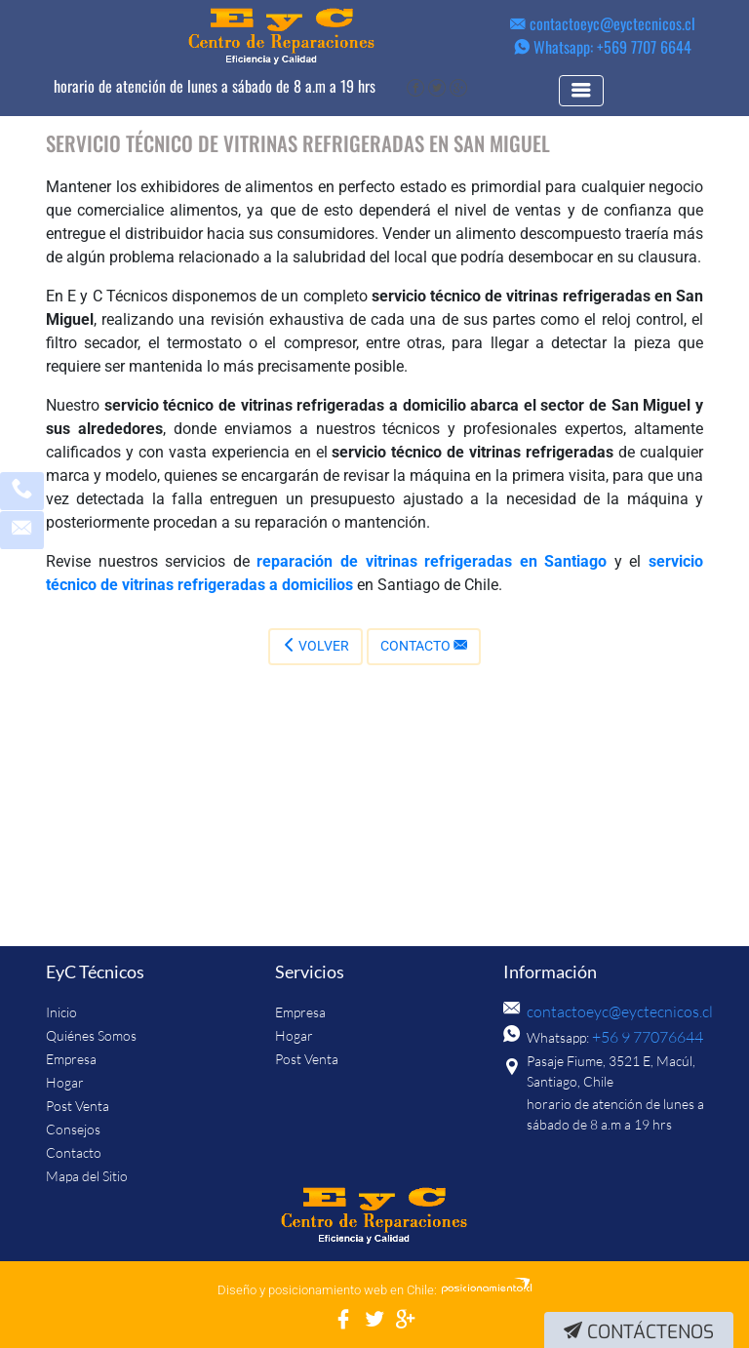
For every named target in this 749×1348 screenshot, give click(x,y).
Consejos (73, 1129)
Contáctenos (639, 1332)
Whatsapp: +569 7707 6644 (602, 47)
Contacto (423, 646)
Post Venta (77, 1105)
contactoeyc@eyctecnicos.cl (602, 23)
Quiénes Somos (91, 1035)
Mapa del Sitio (87, 1176)
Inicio (61, 1012)
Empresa (71, 1059)
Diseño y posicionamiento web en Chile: (327, 1290)
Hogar (65, 1082)
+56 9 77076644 (641, 1037)
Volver (315, 646)
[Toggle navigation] (594, 90)
